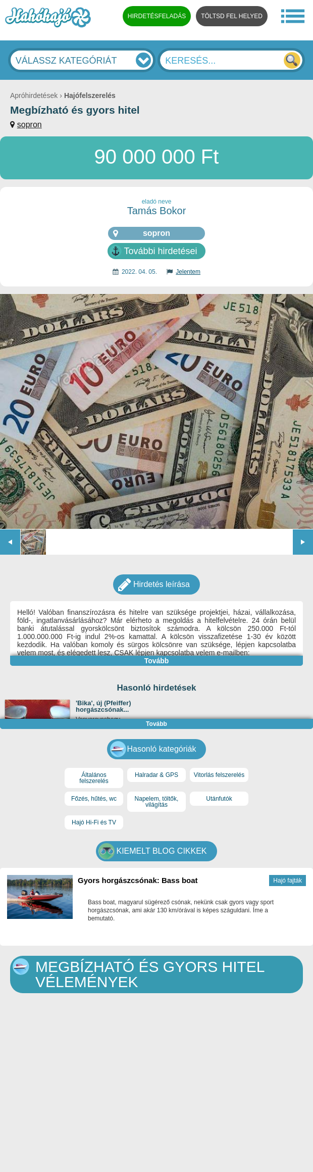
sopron (29, 124)
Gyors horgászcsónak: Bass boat (138, 880)
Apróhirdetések (34, 95)
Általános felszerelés (93, 778)
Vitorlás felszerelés (219, 774)
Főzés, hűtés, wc (94, 798)
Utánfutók (219, 798)
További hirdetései (160, 251)
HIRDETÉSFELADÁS (157, 16)
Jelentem (188, 272)
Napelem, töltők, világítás (157, 801)
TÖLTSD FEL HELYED (232, 16)
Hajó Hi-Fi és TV (94, 822)
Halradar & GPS (156, 774)
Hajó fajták (287, 880)
